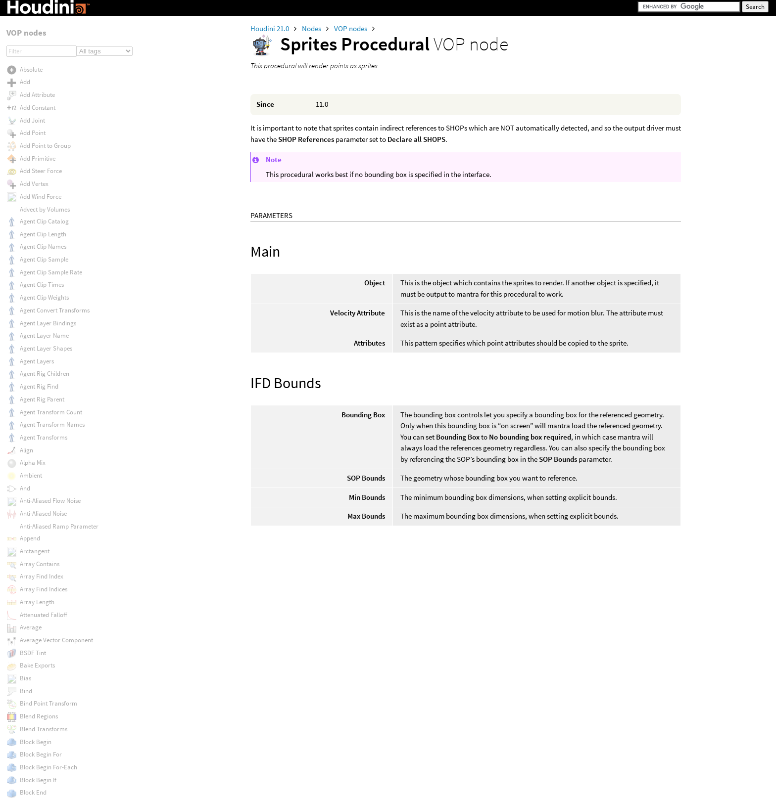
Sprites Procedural (44, 118)
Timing (29, 585)
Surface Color (38, 334)
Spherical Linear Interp (50, 67)
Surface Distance (42, 347)
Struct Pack (35, 232)
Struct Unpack (39, 245)
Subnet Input (37, 283)
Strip (26, 194)
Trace (27, 674)
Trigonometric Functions (52, 762)
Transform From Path (48, 699)
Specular (32, 43)
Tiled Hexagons (40, 573)
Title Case (32, 598)
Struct (28, 220)
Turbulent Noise (40, 775)
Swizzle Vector (39, 384)
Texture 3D (34, 509)
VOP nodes (351, 28)
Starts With (34, 144)
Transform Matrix (43, 724)
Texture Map (36, 535)
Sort (25, 31)
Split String (34, 105)
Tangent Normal (41, 435)
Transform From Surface (53, 712)
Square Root (36, 131)
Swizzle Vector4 (40, 409)
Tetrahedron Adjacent (49, 471)
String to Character (45, 182)
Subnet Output (39, 296)
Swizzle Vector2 (40, 397)
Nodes (312, 28)
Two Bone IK (36, 788)
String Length (38, 169)
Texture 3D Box (40, 522)
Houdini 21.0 (270, 28)
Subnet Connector (44, 271)
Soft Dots (32, 18)
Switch (29, 359)
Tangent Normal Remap (52, 447)
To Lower (32, 611)
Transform (34, 686)
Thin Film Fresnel (42, 547)
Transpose (33, 750)
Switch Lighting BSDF (48, 372)
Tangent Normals (43, 459)
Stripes (29, 207)
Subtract (31, 309)
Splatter (30, 80)
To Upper (32, 661)
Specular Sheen (40, 55)
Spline (28, 93)
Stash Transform (42, 156)
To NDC (29, 624)
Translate (32, 737)
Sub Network (37, 258)
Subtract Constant (44, 321)
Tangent (31, 422)
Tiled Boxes (35, 560)
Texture (30, 496)
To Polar (31, 648)
